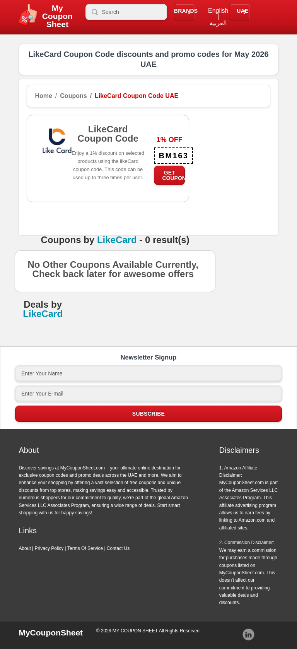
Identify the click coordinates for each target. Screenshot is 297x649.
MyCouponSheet (51, 632)
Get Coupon (173, 175)
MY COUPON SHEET (135, 630)
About (25, 548)
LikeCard (117, 240)
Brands (186, 11)
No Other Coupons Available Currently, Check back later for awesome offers (112, 272)
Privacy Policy (49, 548)
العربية (218, 23)
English (218, 11)
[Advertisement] (229, 153)
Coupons (73, 96)
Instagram (248, 634)
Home (43, 96)
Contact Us (118, 548)
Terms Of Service (85, 548)
